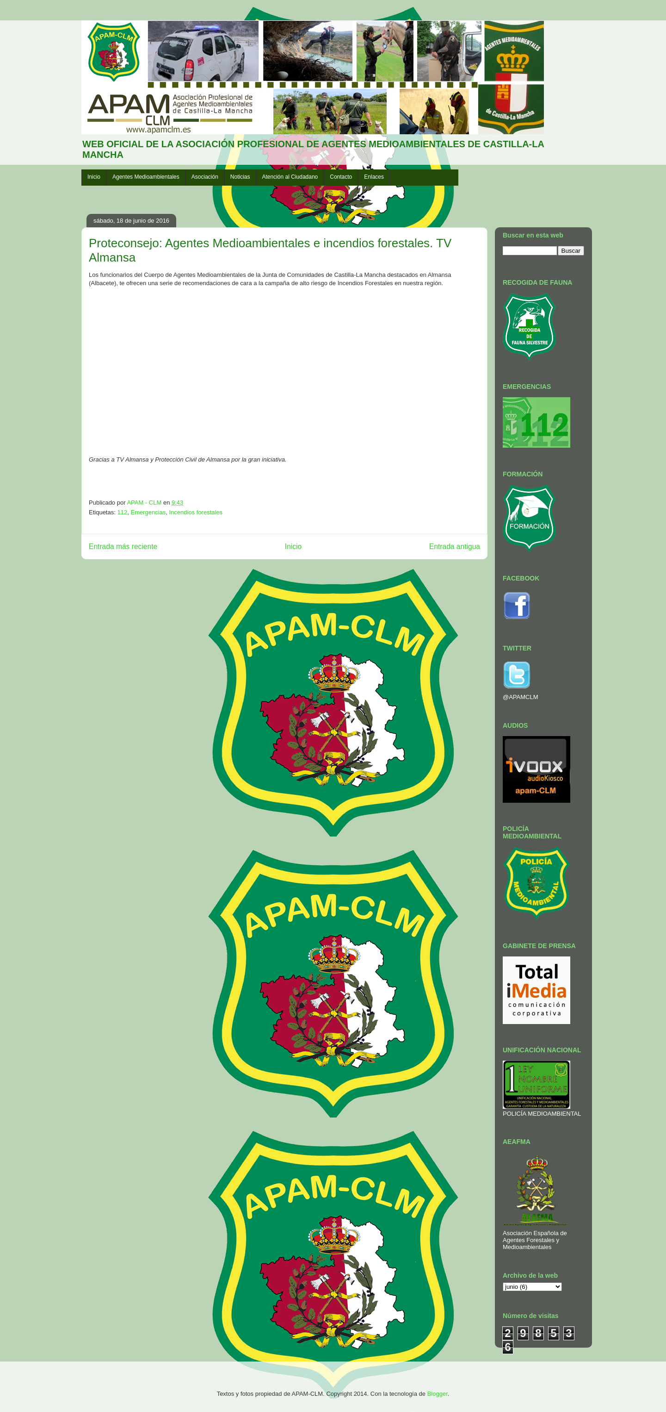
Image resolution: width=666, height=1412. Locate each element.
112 (122, 512)
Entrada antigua (454, 546)
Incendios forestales (195, 512)
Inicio (93, 177)
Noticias (240, 177)
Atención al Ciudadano (290, 177)
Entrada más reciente (123, 546)
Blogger (437, 1393)
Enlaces (374, 177)
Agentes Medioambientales (145, 177)
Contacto (341, 177)
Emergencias (148, 512)
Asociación (204, 177)
